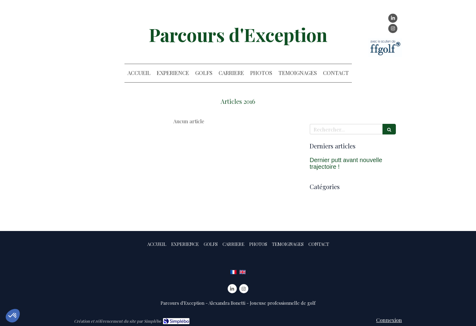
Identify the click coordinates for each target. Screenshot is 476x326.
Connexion (389, 320)
